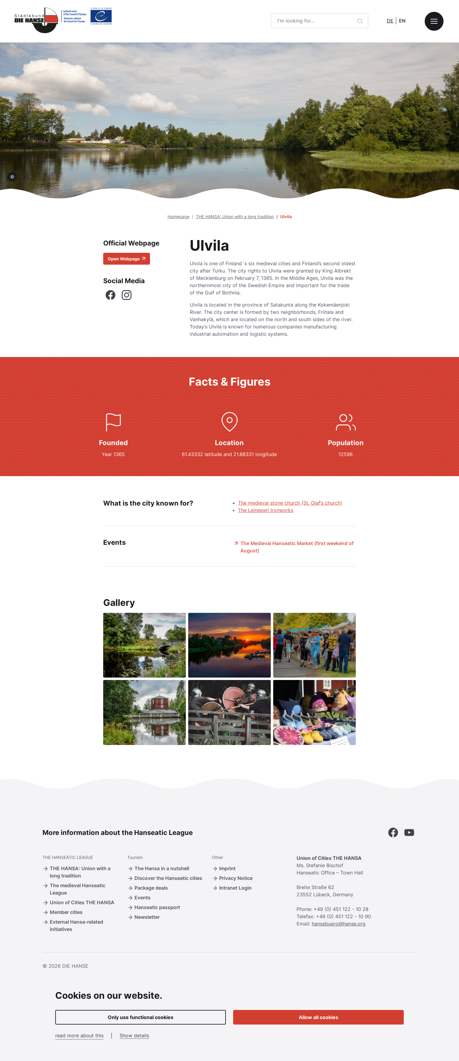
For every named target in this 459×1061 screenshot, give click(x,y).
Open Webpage (126, 258)
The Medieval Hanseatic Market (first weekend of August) (293, 547)
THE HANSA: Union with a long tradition (235, 216)
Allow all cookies (318, 1017)
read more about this (79, 1035)
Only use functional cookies (140, 1017)
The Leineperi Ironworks (265, 510)
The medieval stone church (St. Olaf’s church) (290, 503)
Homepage (178, 216)
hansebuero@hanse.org (338, 924)
